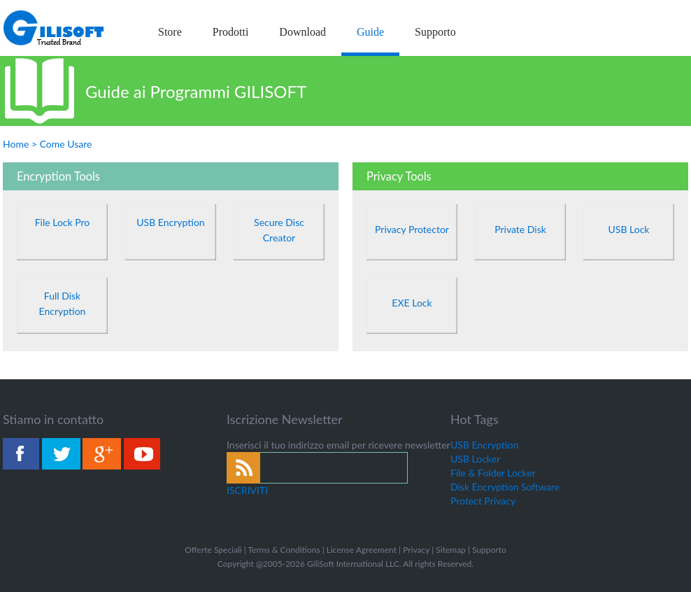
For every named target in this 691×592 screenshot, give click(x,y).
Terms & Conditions (284, 549)
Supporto (435, 32)
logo (54, 28)
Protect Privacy (482, 501)
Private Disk (520, 229)
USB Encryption (170, 222)
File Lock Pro (62, 222)
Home (16, 144)
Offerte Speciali (213, 549)
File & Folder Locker (493, 473)
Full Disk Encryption (62, 303)
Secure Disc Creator (279, 230)
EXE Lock (412, 303)
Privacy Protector (412, 229)
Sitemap (451, 549)
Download (302, 32)
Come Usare (66, 144)
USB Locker (475, 459)
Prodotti (231, 32)
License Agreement (362, 549)
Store (170, 32)
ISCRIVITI (247, 490)
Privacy (416, 549)
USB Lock (629, 229)
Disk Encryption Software (505, 487)
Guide (370, 32)
